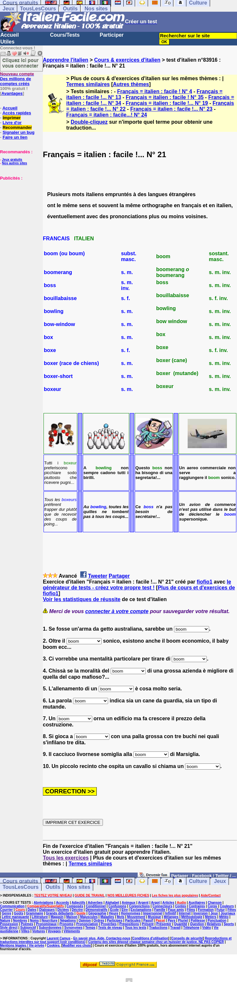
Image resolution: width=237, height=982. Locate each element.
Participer (112, 35)
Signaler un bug (18, 132)
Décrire (77, 910)
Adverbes (95, 902)
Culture (198, 881)
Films (191, 910)
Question (197, 924)
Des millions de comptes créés (17, 78)
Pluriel (183, 920)
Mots (120, 917)
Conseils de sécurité (187, 938)
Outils (70, 8)
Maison (71, 917)
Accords (62, 902)
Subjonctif (28, 927)
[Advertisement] (19, 213)
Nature (5, 920)
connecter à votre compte (117, 611)
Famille (159, 910)
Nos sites (96, 8)
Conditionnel (96, 906)
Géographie (97, 913)
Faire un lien (15, 137)
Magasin (57, 917)
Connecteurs (162, 906)
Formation (206, 910)
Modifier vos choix (76, 945)
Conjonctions (139, 906)
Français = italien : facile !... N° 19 (167, 103)
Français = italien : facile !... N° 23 (171, 109)
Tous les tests (135, 927)
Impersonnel (152, 913)
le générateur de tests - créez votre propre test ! (137, 584)
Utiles (7, 41)
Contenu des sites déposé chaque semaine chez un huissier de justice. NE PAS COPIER (156, 942)
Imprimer (12, 117)
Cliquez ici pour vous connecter (20, 62)
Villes (25, 931)
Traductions (158, 927)
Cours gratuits (20, 881)
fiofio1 (204, 582)
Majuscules (89, 917)
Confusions (117, 906)
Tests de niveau (110, 927)
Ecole (114, 910)
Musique (154, 917)
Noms (34, 920)
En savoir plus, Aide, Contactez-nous (102, 938)
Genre (6, 913)
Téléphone (191, 927)
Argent (143, 902)
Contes (180, 906)
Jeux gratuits (12, 159)
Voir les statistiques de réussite (81, 599)
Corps (212, 906)
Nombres (20, 920)
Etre (124, 910)
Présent (148, 924)
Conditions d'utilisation (150, 938)
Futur (221, 910)
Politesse (198, 920)
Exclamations (141, 910)
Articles (168, 902)
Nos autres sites (14, 163)
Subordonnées (50, 927)
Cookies (53, 945)
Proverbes (109, 924)
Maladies (107, 917)
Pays (171, 920)
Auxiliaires (197, 902)
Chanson (215, 902)
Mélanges (171, 917)
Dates (32, 910)
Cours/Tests (65, 35)
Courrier (6, 910)
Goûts (18, 913)
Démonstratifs (96, 910)
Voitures (38, 931)
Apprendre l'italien (65, 60)
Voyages (54, 931)
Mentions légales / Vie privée (22, 945)
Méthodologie (191, 917)
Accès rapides (16, 112)
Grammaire (34, 913)
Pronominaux (46, 924)
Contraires (197, 906)
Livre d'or (12, 122)
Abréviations (44, 902)
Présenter (163, 924)
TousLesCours (38, 8)
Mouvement (136, 917)
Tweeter (97, 576)
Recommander (17, 127)
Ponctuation (217, 920)
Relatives (214, 924)
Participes (114, 920)
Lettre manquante (15, 917)
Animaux (128, 902)
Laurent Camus (58, 938)
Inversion (200, 913)
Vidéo (206, 927)
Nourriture (49, 920)
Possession (9, 924)
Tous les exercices (66, 858)
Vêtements (72, 931)
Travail (175, 927)
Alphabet (112, 902)
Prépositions (129, 924)
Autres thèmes (131, 84)
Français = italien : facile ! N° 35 (165, 97)
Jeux (8, 8)
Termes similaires (88, 84)
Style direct (9, 927)
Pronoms (66, 924)
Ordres (99, 920)
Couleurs (227, 906)
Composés (75, 906)
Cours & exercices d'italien (127, 60)
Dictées (63, 910)
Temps (90, 927)
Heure (113, 913)
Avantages (11, 93)
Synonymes (73, 927)
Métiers (211, 917)
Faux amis (176, 910)
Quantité (180, 924)
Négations (68, 920)
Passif (148, 920)
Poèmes (27, 924)
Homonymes (131, 913)
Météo (224, 917)
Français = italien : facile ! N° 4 (154, 91)
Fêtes (232, 910)
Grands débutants (60, 913)
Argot (155, 902)
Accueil (9, 35)
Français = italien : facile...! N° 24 (106, 115)
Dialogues (47, 910)
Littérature (40, 917)
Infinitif (170, 913)
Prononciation (87, 924)
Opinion (85, 920)
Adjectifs (78, 902)
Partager (119, 576)
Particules (133, 920)
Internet (185, 913)
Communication (12, 906)
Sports (229, 924)
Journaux (227, 913)
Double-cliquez (89, 122)
